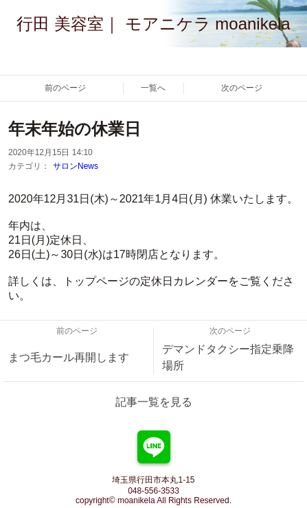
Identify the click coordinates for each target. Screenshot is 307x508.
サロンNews (75, 166)
